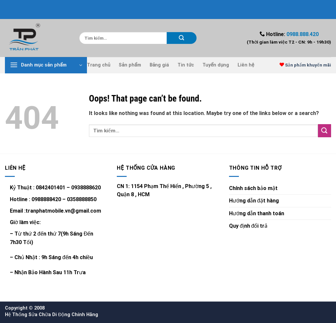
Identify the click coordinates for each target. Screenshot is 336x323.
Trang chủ (98, 65)
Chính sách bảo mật (253, 188)
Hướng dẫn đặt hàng (254, 201)
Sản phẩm (130, 65)
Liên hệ (246, 65)
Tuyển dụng (215, 65)
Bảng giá (159, 65)
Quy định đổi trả (248, 226)
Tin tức (186, 65)
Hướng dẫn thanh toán (256, 213)
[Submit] (182, 38)
